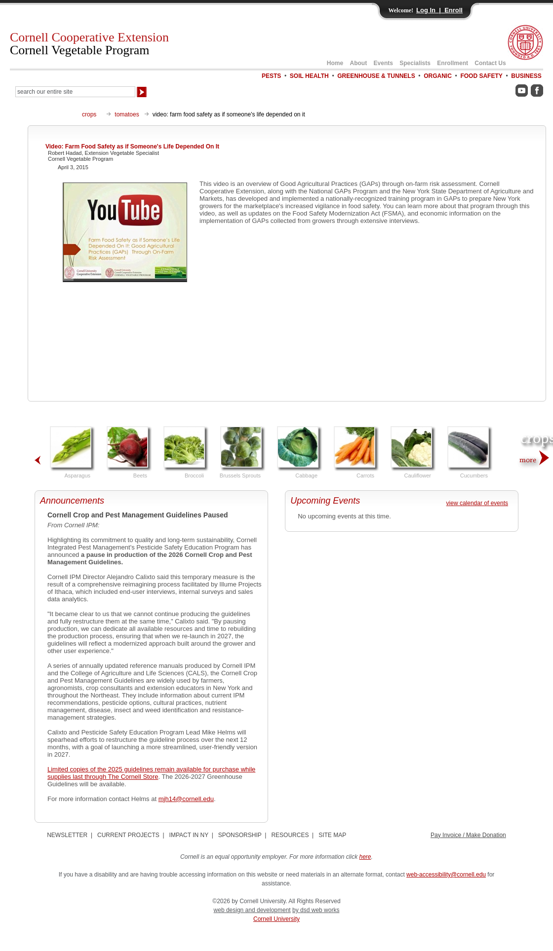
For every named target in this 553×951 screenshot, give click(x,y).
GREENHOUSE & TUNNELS (376, 76)
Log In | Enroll (439, 10)
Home (335, 63)
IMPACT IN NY (188, 835)
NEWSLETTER (67, 835)
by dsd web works (315, 910)
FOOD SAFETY (481, 76)
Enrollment (452, 63)
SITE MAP (332, 835)
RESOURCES (290, 835)
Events (383, 63)
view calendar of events (477, 503)
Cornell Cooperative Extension (89, 43)
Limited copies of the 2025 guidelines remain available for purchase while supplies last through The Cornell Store (151, 773)
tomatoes (127, 114)
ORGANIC (438, 76)
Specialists (415, 63)
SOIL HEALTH (309, 76)
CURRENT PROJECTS (128, 835)
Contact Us (490, 63)
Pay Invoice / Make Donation (468, 835)
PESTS (271, 76)
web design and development (252, 910)
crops (89, 114)
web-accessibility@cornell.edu (446, 874)
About (358, 63)
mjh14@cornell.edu (186, 799)
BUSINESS (526, 76)
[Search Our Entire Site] (75, 91)
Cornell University (276, 918)
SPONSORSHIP (240, 835)
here (365, 856)
